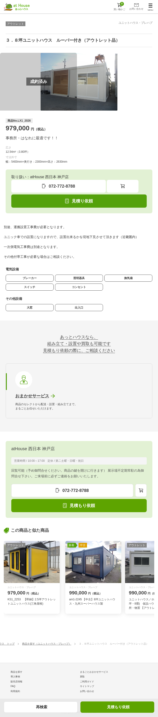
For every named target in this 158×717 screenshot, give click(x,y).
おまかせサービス (32, 396)
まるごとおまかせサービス (94, 672)
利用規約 (15, 691)
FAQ (13, 686)
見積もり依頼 (118, 707)
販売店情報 (16, 681)
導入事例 (15, 676)
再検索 (41, 707)
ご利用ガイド (87, 681)
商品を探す (16, 672)
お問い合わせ (87, 691)
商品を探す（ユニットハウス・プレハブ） (46, 643)
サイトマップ (87, 686)
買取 (82, 676)
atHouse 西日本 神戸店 (33, 448)
